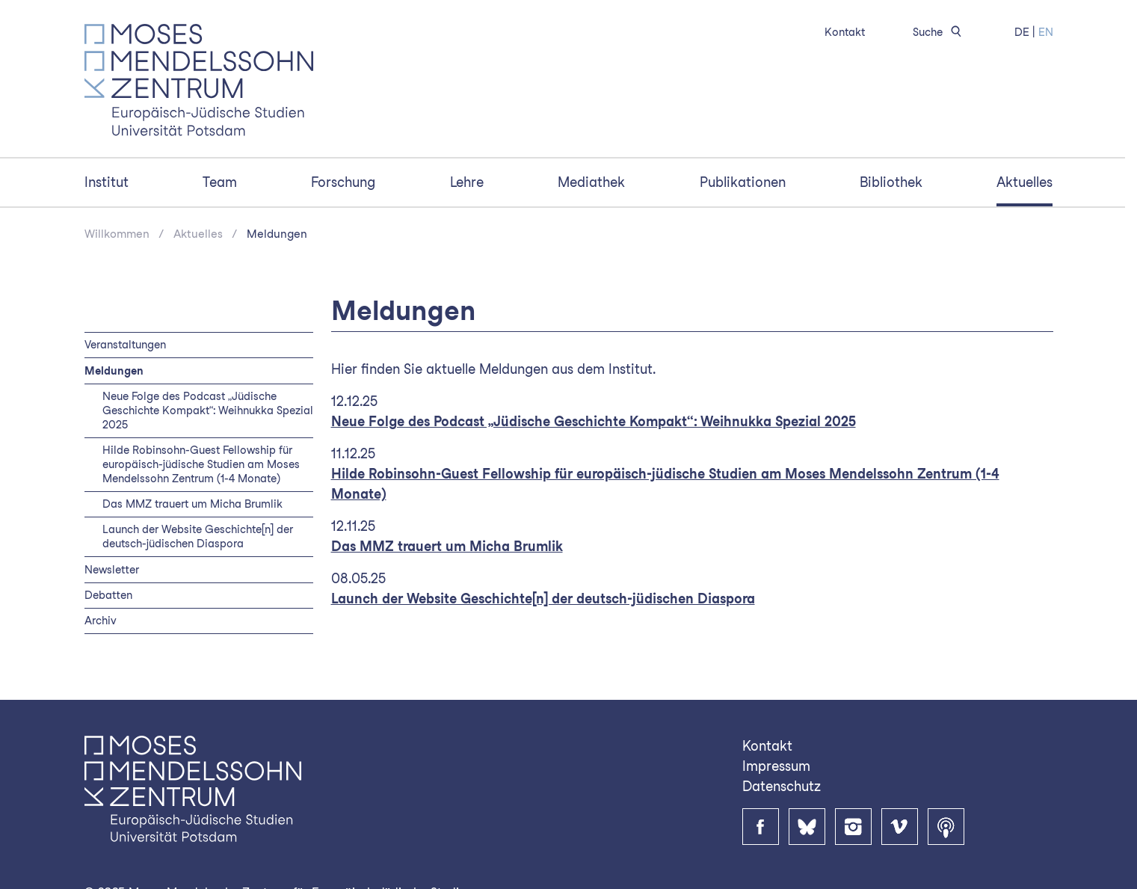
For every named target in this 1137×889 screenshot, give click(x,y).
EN (1045, 31)
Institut (106, 182)
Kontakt (845, 31)
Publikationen (743, 182)
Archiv (100, 620)
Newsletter (111, 569)
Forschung (343, 182)
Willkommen (117, 234)
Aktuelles (1024, 182)
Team (220, 182)
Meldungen (277, 234)
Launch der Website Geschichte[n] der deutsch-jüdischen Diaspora (197, 536)
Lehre (467, 182)
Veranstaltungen (125, 344)
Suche (940, 31)
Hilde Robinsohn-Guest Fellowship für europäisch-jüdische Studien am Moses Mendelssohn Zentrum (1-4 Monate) (201, 464)
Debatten (108, 594)
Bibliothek (891, 182)
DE (1021, 31)
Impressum (776, 766)
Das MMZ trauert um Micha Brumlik (192, 503)
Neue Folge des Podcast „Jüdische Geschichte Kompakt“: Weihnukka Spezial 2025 (207, 410)
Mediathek (591, 182)
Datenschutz (781, 786)
